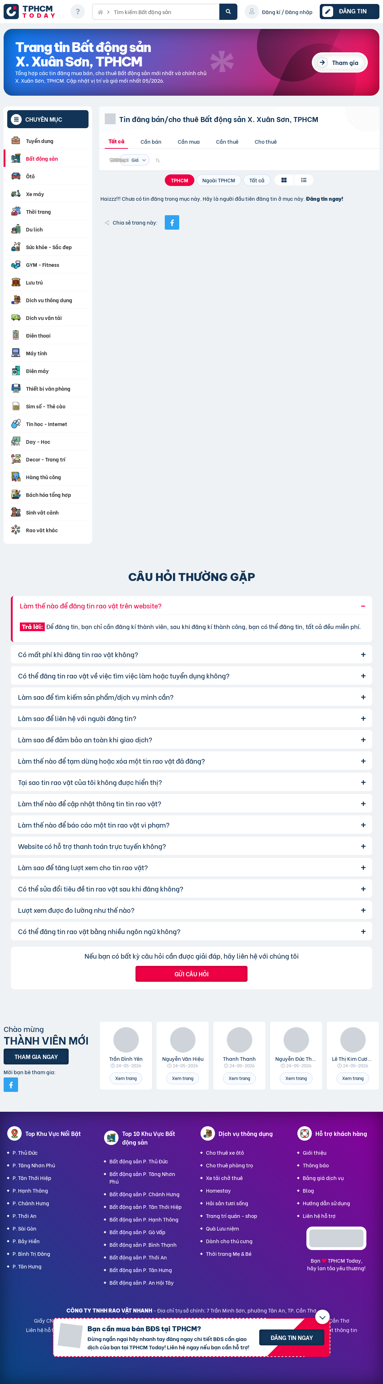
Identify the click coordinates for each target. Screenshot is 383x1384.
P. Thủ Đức (25, 1152)
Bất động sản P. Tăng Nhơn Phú (142, 1177)
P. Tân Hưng (27, 1266)
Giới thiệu (314, 1152)
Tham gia (345, 62)
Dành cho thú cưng (229, 1241)
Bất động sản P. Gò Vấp (137, 1232)
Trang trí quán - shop (231, 1215)
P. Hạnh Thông (30, 1190)
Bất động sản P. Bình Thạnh (143, 1244)
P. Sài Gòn (24, 1228)
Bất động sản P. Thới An (138, 1257)
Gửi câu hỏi (191, 973)
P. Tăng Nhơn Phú (34, 1165)
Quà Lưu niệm (222, 1228)
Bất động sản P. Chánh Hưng (144, 1194)
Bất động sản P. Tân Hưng (140, 1270)
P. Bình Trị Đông (31, 1253)
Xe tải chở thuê (224, 1177)
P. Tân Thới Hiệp (32, 1177)
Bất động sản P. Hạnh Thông (143, 1219)
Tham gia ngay (36, 1056)
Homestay (218, 1190)
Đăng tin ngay (292, 1337)
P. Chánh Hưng (31, 1203)
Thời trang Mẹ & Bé (228, 1253)
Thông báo (316, 1165)
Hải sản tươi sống (227, 1203)
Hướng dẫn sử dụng (326, 1203)
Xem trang (126, 1078)
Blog (308, 1190)
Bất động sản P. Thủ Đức (138, 1161)
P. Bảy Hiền (26, 1241)
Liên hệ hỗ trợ (319, 1215)
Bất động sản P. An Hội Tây (141, 1282)
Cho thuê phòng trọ (229, 1165)
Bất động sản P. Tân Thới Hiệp (145, 1206)
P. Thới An (24, 1215)
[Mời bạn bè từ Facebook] (11, 1084)
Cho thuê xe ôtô (225, 1152)
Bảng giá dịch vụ (323, 1177)
